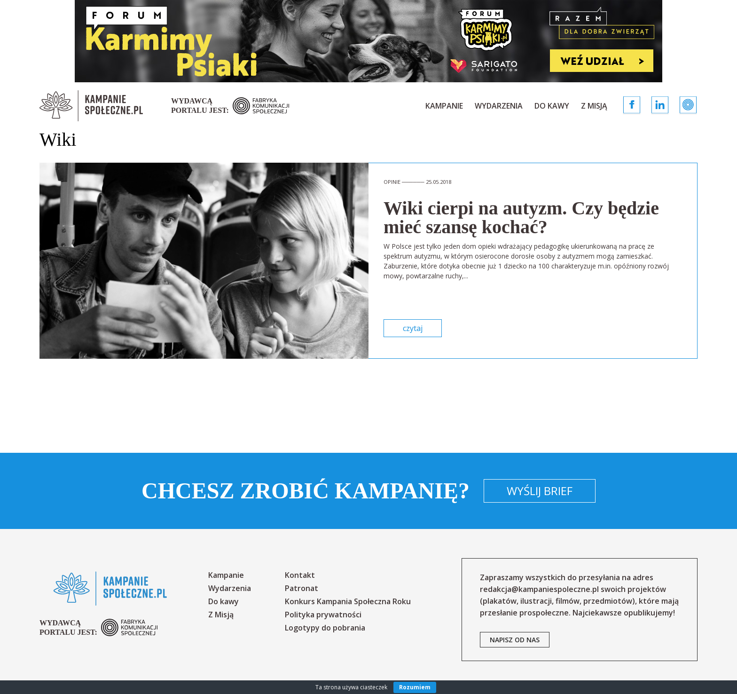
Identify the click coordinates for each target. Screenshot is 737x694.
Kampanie (444, 106)
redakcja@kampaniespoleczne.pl (539, 589)
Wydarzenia (499, 106)
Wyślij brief (539, 490)
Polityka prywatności (323, 614)
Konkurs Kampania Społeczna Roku (348, 601)
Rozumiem (415, 687)
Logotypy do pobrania (325, 628)
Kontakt (300, 575)
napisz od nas (515, 639)
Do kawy (551, 106)
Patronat (301, 588)
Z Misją (594, 106)
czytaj (413, 328)
